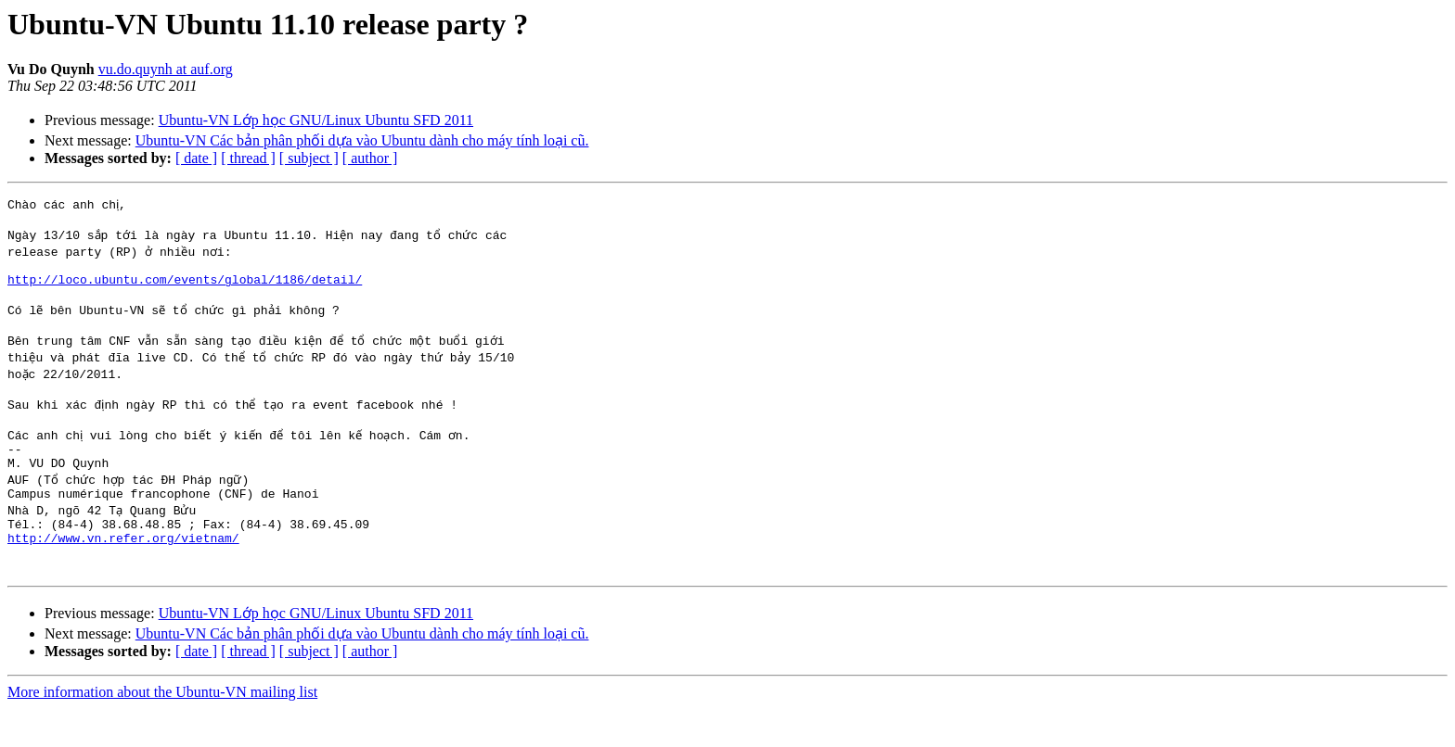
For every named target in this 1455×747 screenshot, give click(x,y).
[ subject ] (309, 158)
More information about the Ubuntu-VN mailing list (162, 731)
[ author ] (370, 158)
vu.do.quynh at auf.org (165, 69)
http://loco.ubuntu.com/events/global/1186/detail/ (184, 287)
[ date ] (196, 158)
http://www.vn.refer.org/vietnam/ (123, 571)
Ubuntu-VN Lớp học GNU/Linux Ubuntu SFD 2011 (316, 120)
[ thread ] (248, 158)
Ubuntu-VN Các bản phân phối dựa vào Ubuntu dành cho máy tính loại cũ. (362, 140)
